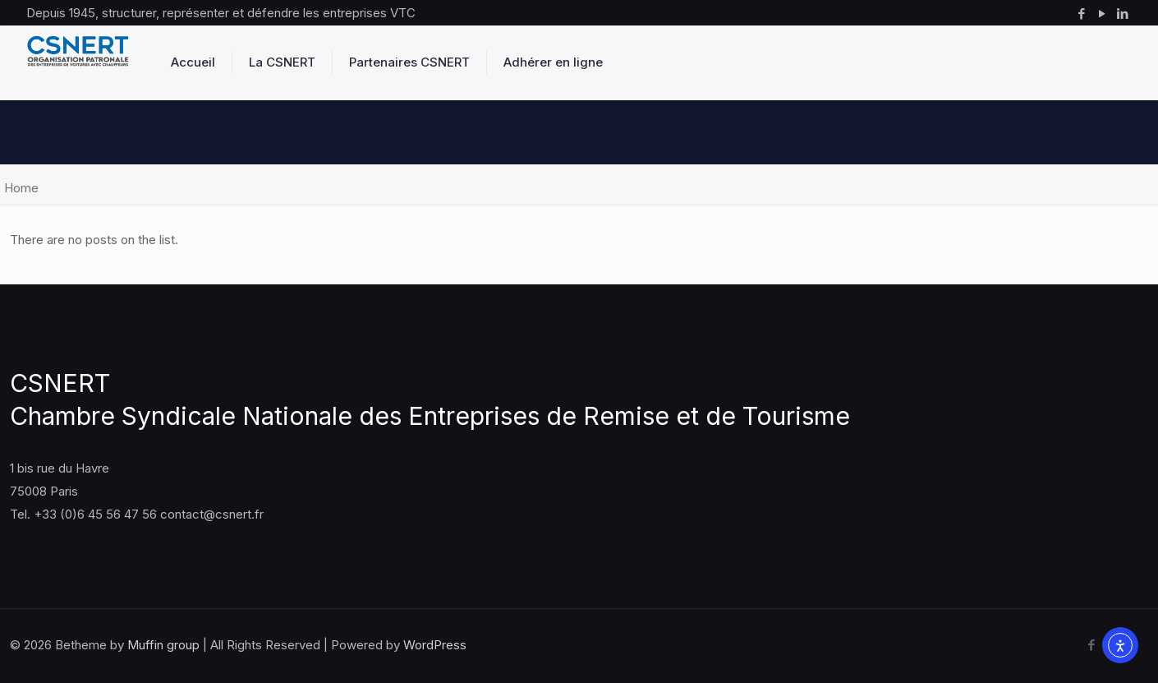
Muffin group (163, 645)
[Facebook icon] (1081, 13)
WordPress (434, 645)
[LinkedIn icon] (1122, 13)
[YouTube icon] (1102, 13)
